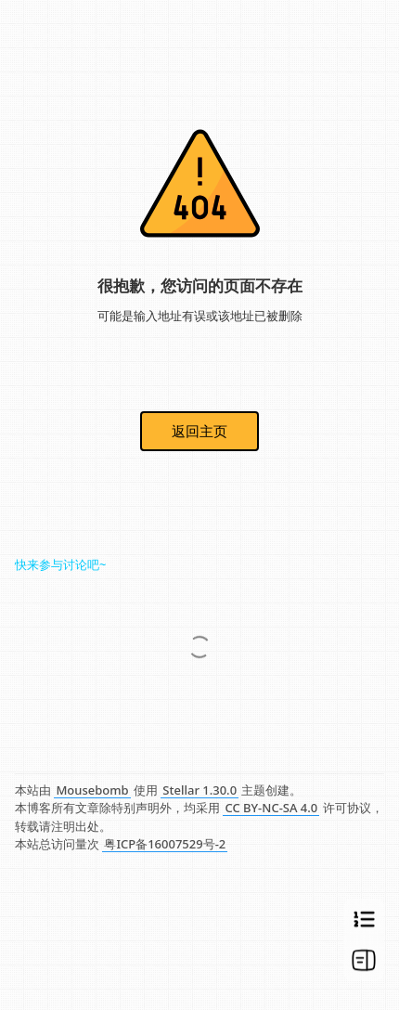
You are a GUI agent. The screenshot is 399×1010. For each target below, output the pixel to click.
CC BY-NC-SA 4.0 (271, 807)
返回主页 (199, 430)
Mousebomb (92, 790)
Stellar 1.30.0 (199, 790)
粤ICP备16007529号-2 (164, 843)
